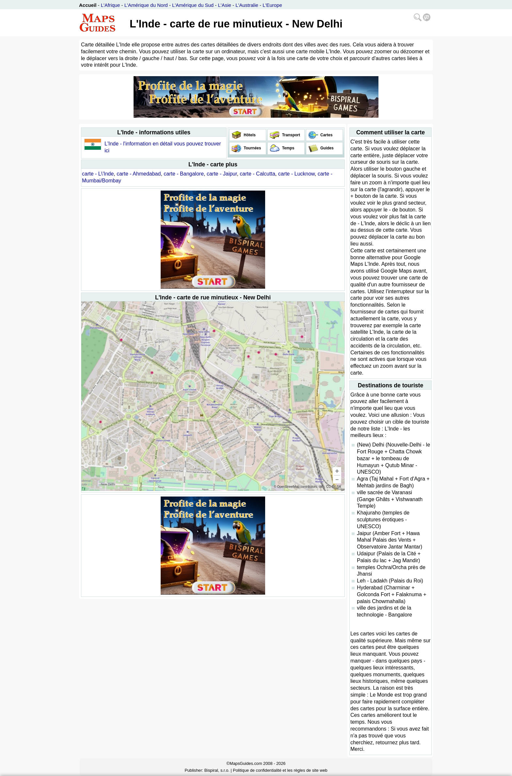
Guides (326, 148)
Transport (290, 135)
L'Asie (224, 5)
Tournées (252, 148)
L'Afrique (110, 5)
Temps (287, 148)
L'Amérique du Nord (146, 5)
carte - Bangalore (184, 174)
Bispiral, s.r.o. (217, 770)
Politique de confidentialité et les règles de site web (280, 770)
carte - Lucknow (296, 174)
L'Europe (272, 5)
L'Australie (246, 5)
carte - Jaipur (222, 174)
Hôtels (249, 135)
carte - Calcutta (257, 174)
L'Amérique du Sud (193, 5)
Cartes (326, 135)
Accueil (87, 5)
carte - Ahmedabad (139, 174)
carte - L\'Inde (98, 174)
